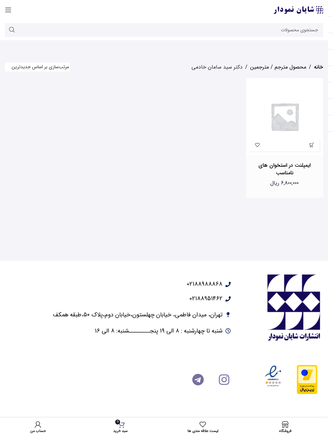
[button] (311, 145)
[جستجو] (164, 30)
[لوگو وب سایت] (298, 10)
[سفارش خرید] (37, 67)
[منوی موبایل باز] (8, 9)
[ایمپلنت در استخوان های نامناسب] (284, 116)
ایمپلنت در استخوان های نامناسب (284, 169)
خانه (318, 67)
